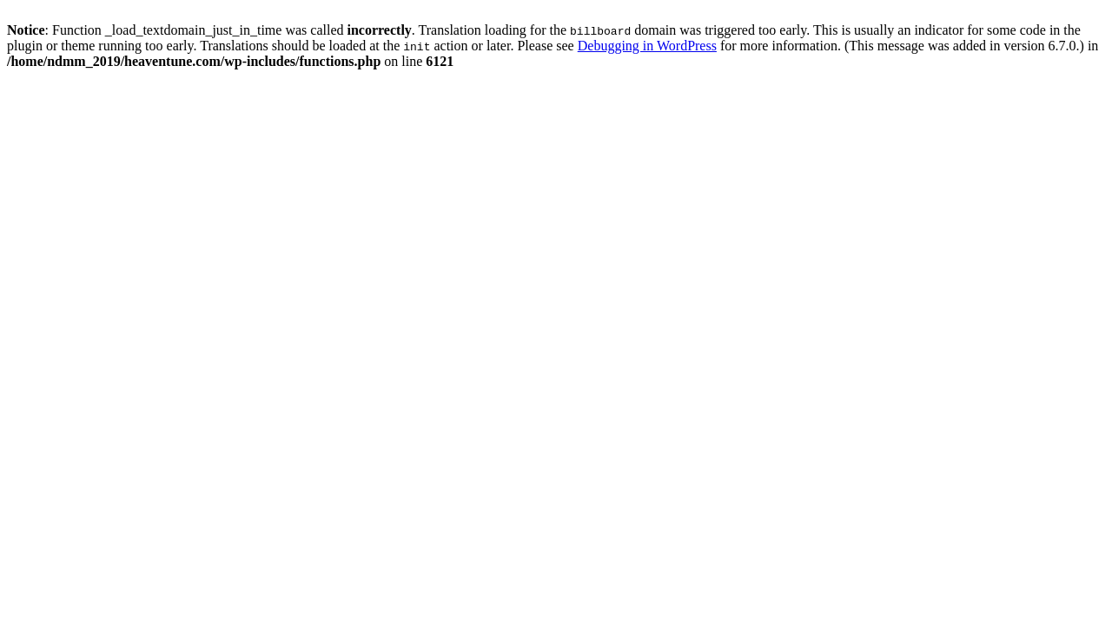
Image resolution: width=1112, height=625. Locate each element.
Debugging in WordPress (647, 45)
